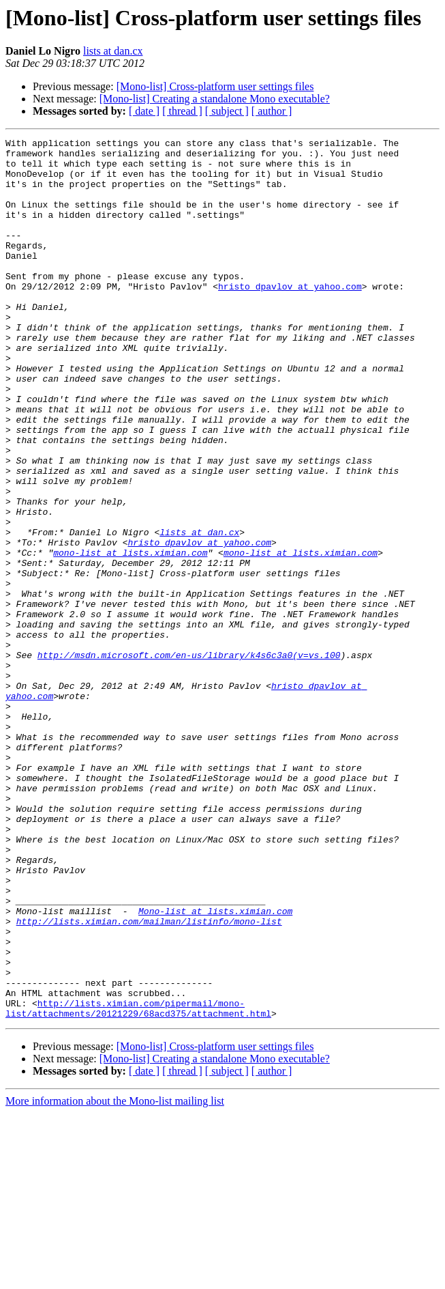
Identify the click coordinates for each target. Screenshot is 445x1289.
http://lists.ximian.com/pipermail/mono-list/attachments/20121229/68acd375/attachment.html (138, 1183)
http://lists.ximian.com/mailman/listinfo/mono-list (149, 1079)
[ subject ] (227, 111)
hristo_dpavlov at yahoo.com (290, 317)
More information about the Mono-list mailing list (114, 1277)
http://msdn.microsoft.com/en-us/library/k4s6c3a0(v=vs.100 (189, 759)
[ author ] (271, 111)
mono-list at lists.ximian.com (130, 636)
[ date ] (144, 111)
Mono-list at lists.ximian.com (215, 1066)
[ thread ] (182, 111)
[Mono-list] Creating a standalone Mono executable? (214, 98)
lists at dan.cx (113, 51)
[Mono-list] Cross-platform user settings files (215, 86)
